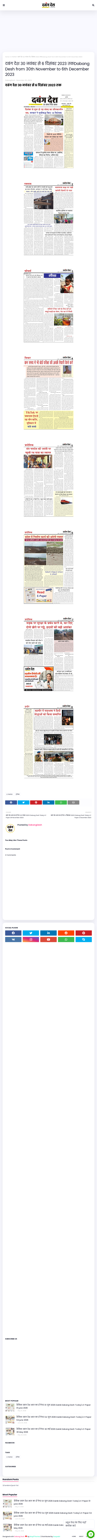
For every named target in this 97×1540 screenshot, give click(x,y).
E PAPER (13, 57)
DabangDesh (10, 80)
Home (7, 57)
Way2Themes (35, 1536)
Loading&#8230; (46, 1139)
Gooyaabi (56, 1536)
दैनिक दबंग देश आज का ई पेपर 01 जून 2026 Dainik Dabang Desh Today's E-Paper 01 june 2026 (53, 1406)
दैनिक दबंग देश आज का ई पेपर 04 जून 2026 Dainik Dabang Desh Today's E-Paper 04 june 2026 (53, 1418)
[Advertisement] (48, 30)
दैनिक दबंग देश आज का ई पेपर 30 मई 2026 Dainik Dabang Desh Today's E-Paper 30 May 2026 (53, 1430)
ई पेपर (18, 794)
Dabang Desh (19, 1536)
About (81, 1536)
